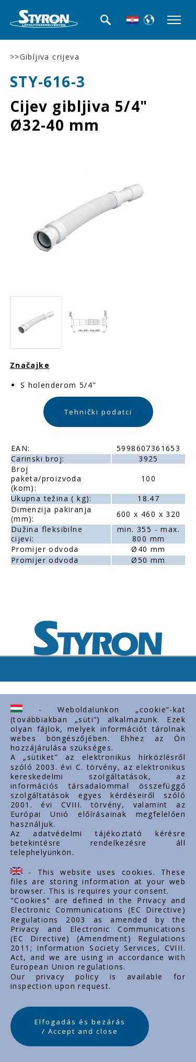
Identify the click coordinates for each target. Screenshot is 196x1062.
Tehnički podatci (98, 412)
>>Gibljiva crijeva (44, 57)
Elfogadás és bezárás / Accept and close (79, 1026)
